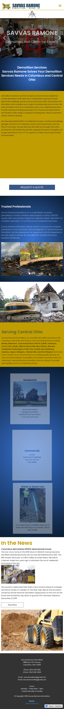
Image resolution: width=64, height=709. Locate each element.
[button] (60, 6)
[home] (20, 6)
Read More (12, 605)
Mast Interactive (32, 703)
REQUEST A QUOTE (31, 187)
